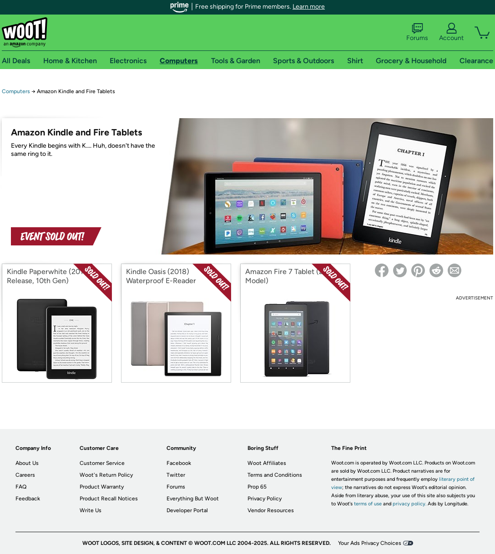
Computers (16, 91)
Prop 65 (257, 487)
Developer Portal (187, 510)
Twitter (176, 475)
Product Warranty (102, 487)
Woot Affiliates (267, 463)
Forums (417, 32)
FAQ (20, 487)
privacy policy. (409, 504)
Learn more (309, 6)
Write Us (90, 510)
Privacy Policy (265, 498)
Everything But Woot (193, 498)
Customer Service (102, 463)
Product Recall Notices (109, 498)
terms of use (368, 504)
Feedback (27, 498)
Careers (25, 475)
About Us (27, 463)
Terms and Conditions (275, 475)
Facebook (179, 463)
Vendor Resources (271, 510)
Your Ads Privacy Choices (369, 543)
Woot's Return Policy (106, 475)
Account (451, 32)
